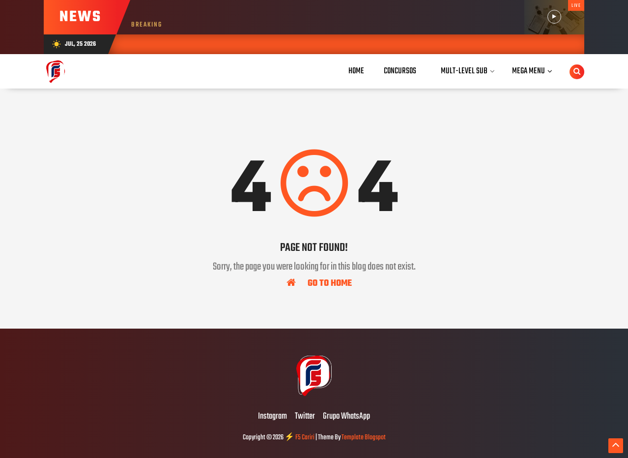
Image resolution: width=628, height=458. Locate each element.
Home (356, 71)
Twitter (305, 416)
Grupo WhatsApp (346, 416)
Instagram (272, 416)
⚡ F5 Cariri (299, 437)
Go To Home (319, 282)
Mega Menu (528, 71)
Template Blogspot (364, 437)
